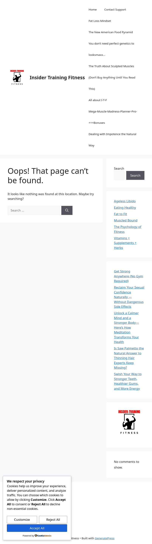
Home (93, 9)
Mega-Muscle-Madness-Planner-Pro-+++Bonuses (113, 117)
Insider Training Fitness (57, 77)
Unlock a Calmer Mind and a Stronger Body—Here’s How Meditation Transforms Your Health (126, 327)
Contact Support (115, 9)
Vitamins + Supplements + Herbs (125, 243)
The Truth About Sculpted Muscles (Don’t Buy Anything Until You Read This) (112, 77)
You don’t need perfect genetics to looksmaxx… (111, 49)
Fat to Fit (120, 214)
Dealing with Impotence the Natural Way (112, 139)
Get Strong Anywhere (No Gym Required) (128, 276)
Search (119, 168)
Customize (22, 519)
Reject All (53, 519)
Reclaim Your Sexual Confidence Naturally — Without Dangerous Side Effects (129, 297)
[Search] (66, 210)
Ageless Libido (125, 201)
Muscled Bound (125, 220)
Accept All (37, 528)
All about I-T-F (98, 100)
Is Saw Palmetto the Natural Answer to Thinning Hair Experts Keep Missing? (129, 358)
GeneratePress (104, 538)
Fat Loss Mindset (100, 21)
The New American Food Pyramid (111, 32)
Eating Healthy (125, 207)
